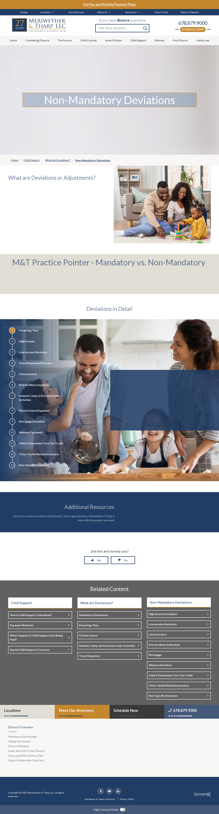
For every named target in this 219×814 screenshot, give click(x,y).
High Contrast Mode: (106, 809)
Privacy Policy (127, 799)
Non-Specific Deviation (163, 695)
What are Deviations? (96, 603)
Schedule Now (193, 29)
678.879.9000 (192, 23)
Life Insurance (157, 634)
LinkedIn (118, 791)
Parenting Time (89, 625)
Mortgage (155, 654)
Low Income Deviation (163, 624)
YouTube (109, 791)
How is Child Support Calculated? (31, 615)
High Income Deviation (163, 614)
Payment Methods (21, 625)
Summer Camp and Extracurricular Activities (107, 645)
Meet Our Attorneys (76, 710)
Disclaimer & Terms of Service (100, 799)
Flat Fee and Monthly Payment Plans (109, 4)
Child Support (21, 603)
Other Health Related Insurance (169, 685)
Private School (88, 635)
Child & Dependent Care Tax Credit (171, 675)
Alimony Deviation (160, 665)
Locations (12, 710)
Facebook (100, 791)
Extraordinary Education (164, 644)
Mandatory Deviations (93, 615)
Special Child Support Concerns (29, 649)
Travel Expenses (89, 655)
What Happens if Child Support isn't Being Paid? (36, 637)
